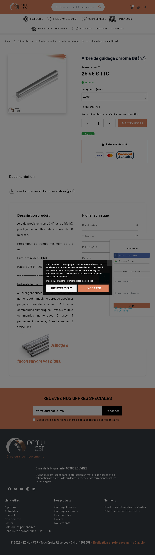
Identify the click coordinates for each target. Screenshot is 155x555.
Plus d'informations (55, 280)
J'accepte (93, 288)
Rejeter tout (61, 288)
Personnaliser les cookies (80, 280)
